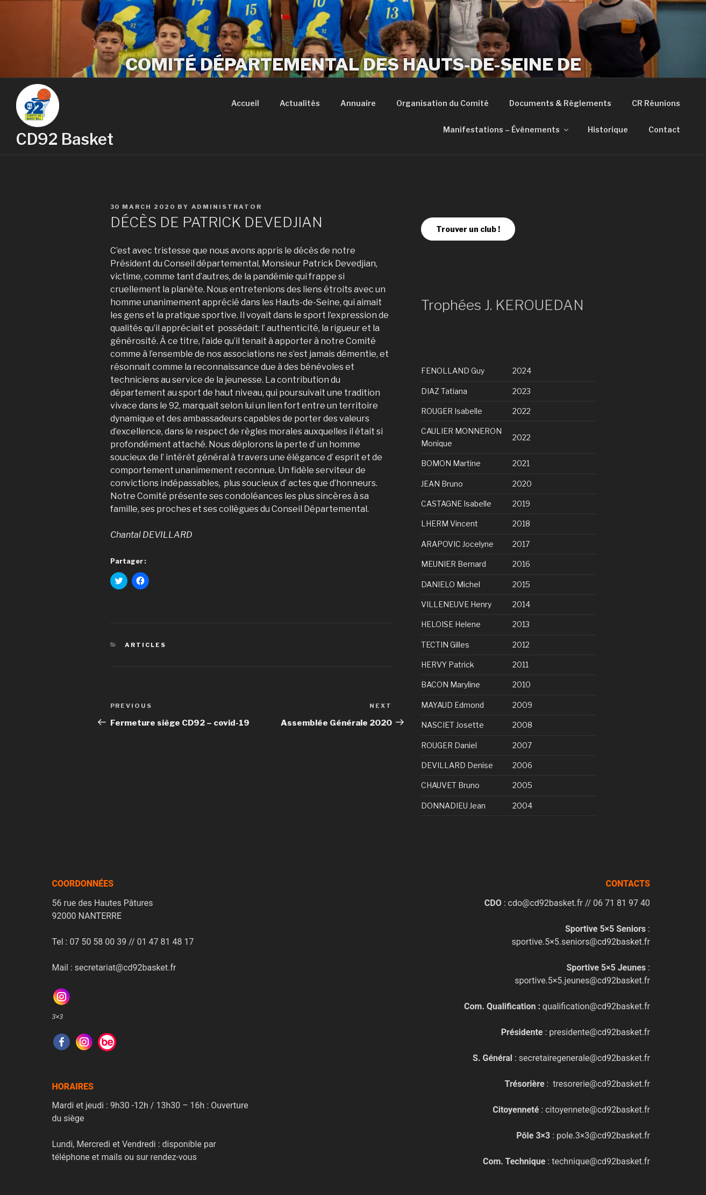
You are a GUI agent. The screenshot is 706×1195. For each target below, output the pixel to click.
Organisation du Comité (442, 103)
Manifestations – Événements (506, 129)
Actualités (300, 103)
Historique (608, 129)
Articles (145, 645)
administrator (226, 206)
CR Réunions (656, 103)
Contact (664, 129)
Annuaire (358, 103)
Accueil (245, 103)
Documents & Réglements (560, 103)
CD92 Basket (64, 139)
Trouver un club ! (468, 229)
